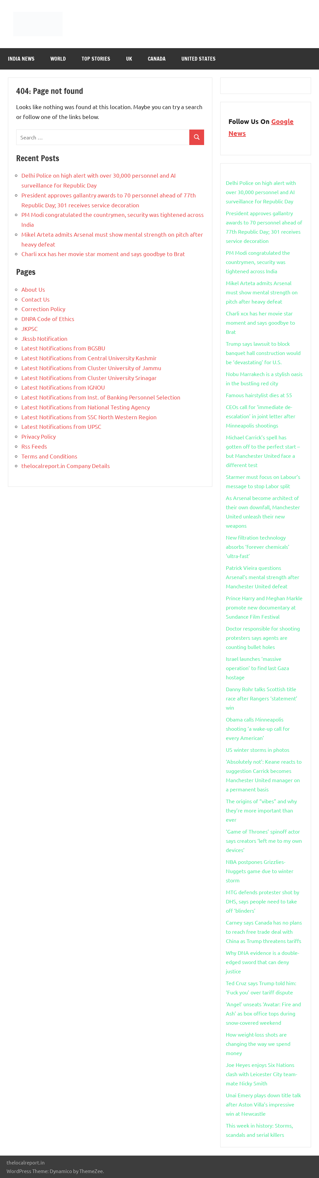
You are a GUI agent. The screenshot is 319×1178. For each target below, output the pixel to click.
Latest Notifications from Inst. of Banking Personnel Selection (100, 397)
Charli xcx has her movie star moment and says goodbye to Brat (103, 253)
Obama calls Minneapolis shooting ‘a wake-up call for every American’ (258, 728)
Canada (157, 58)
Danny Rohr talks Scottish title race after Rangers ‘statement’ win (261, 698)
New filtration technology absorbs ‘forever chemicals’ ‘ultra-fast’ (257, 546)
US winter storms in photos (257, 749)
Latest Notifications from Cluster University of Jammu (91, 367)
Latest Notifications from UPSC (61, 426)
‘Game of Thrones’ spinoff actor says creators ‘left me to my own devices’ (264, 840)
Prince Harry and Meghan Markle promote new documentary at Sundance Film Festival (264, 607)
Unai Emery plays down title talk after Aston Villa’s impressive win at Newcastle (263, 1104)
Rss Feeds (34, 446)
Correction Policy (43, 308)
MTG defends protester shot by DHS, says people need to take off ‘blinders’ (262, 901)
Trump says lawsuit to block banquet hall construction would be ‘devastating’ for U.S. (263, 352)
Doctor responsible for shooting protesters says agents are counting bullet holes (263, 637)
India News (21, 58)
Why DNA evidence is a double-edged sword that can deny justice (262, 961)
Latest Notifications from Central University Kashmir (89, 357)
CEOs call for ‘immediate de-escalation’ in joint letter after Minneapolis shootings (260, 415)
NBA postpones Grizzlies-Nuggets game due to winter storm (259, 870)
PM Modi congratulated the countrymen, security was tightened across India (258, 261)
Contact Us (35, 299)
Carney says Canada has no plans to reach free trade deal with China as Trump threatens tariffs (264, 931)
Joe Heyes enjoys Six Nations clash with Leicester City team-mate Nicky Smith (261, 1073)
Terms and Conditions (49, 456)
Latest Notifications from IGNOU (63, 387)
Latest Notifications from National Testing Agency (85, 406)
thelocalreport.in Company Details (65, 465)
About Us (33, 289)
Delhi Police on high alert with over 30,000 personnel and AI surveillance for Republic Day (261, 191)
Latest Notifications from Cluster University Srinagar (89, 377)
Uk (129, 58)
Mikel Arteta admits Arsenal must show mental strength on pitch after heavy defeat (262, 292)
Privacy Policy (38, 436)
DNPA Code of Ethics (47, 318)
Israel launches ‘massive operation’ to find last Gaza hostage (257, 667)
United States (198, 58)
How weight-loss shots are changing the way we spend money (258, 1043)
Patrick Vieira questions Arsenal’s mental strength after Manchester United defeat (262, 576)
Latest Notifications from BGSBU (63, 347)
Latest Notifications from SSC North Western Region (89, 416)
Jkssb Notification (44, 338)
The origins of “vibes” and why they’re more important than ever (261, 810)
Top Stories (96, 58)
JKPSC (29, 328)
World (58, 58)
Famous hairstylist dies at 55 (259, 395)
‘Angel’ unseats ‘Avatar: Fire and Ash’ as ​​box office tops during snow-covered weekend (263, 1013)
